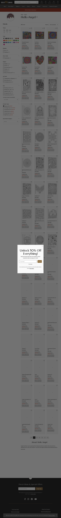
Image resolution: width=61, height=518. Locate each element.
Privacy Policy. (32, 268)
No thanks (30, 264)
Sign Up (39, 261)
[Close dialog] (42, 246)
